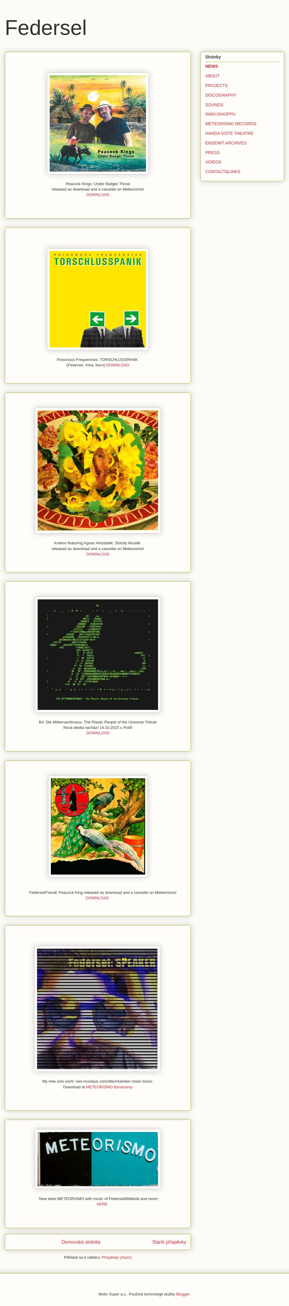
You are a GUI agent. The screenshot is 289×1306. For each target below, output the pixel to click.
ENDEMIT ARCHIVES (226, 143)
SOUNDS (214, 104)
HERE (102, 1204)
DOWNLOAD (98, 194)
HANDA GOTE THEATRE (229, 133)
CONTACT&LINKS (222, 171)
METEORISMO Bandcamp (109, 1087)
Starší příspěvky (169, 1242)
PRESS (212, 152)
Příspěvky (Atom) (117, 1257)
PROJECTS (216, 85)
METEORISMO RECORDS (230, 123)
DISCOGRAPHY (220, 95)
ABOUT (212, 75)
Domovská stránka (81, 1242)
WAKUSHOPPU (220, 114)
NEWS (211, 66)
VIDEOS (213, 162)
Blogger (182, 1294)
